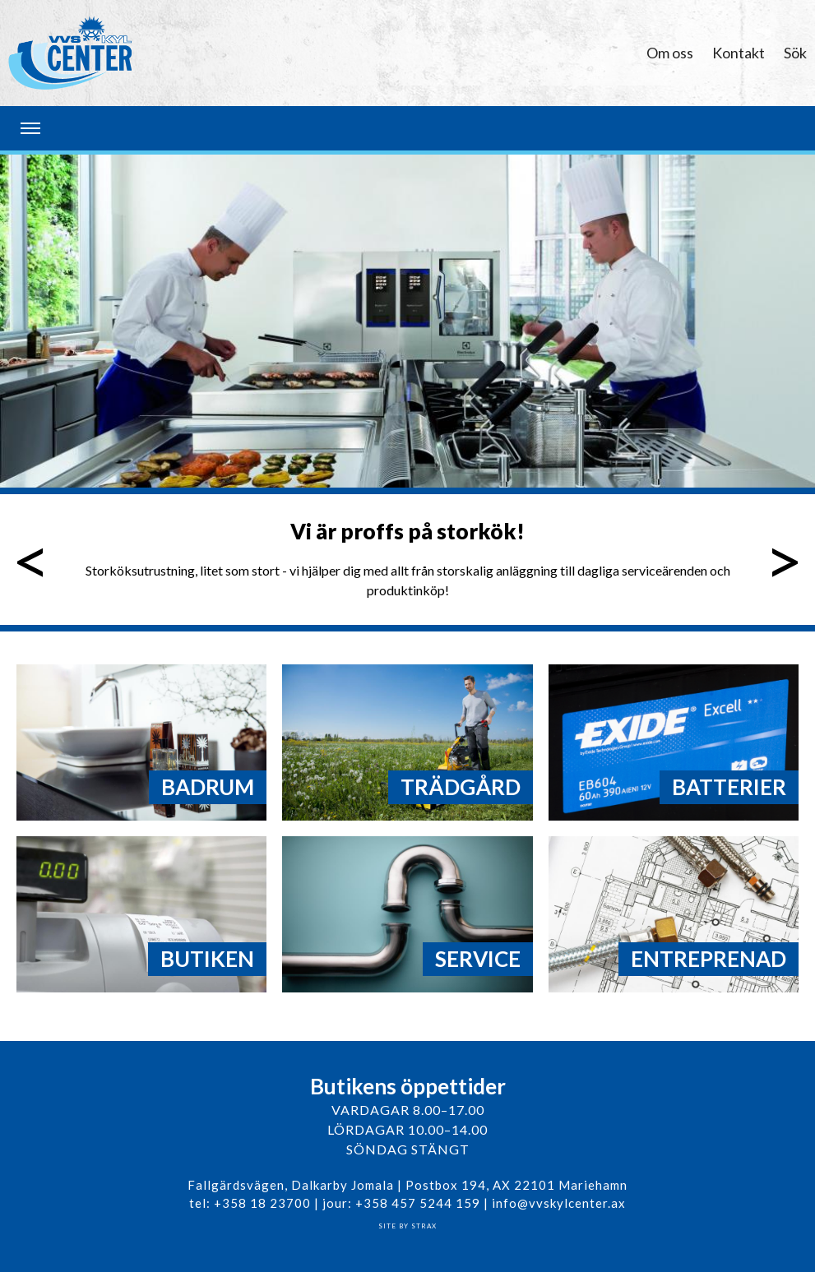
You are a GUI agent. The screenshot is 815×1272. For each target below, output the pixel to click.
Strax (424, 1226)
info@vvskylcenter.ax (559, 1203)
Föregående (31, 559)
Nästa (783, 559)
